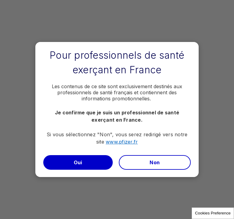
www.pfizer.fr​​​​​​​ (122, 142)
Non (155, 162)
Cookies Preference (213, 213)
